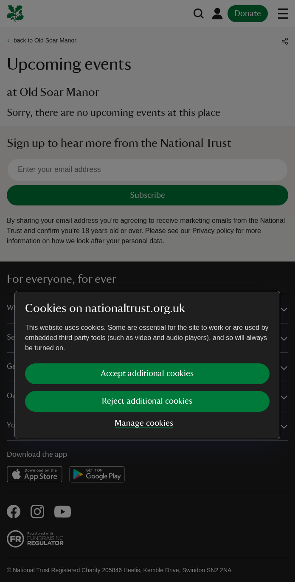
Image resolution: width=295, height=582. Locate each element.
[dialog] (147, 291)
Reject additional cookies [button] (147, 327)
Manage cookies (144, 349)
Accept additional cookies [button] (147, 299)
